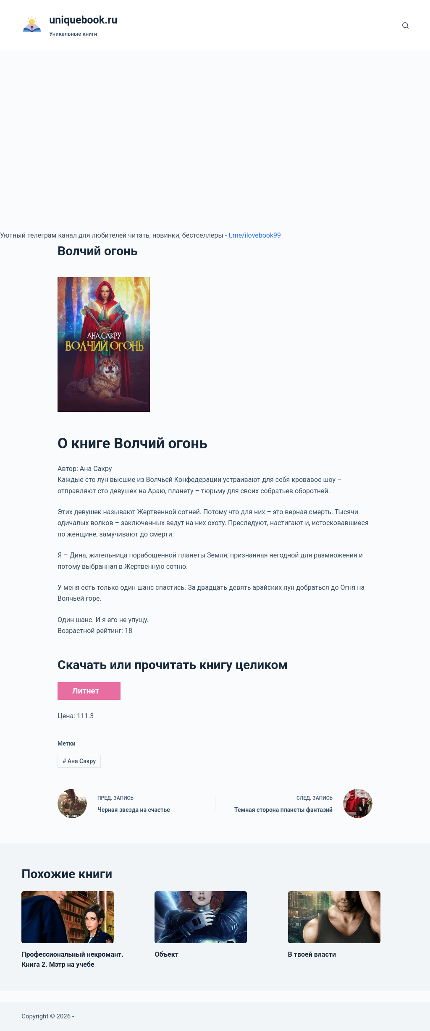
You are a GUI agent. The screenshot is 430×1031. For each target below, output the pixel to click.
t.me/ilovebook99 (254, 235)
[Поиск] (405, 25)
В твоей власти (312, 954)
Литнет (85, 691)
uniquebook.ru (83, 20)
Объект (166, 954)
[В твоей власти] (334, 917)
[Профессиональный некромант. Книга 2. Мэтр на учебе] (67, 917)
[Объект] (201, 917)
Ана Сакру (79, 761)
